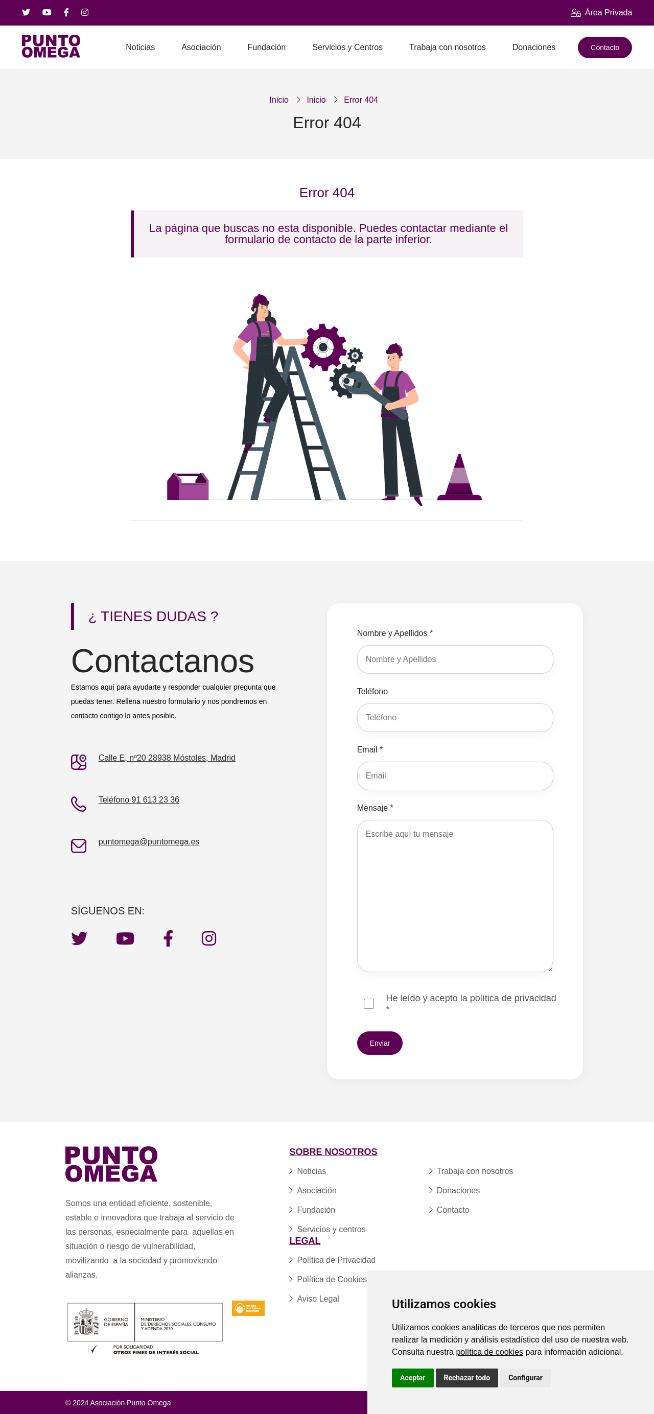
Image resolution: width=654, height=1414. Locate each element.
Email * (370, 749)
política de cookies (489, 1352)
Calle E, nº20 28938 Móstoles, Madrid (167, 757)
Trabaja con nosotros (447, 47)
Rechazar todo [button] (467, 1378)
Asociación (201, 47)
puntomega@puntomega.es (149, 841)
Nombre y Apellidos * (395, 632)
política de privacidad (513, 998)
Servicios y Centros (347, 47)
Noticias (140, 47)
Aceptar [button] (413, 1378)
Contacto (605, 47)
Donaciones (534, 47)
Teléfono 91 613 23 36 (139, 799)
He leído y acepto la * (471, 1003)
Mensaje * (375, 807)
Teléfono (372, 691)
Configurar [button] (525, 1378)
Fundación (267, 47)
